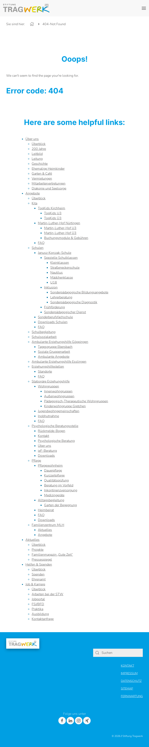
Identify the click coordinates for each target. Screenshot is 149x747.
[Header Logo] (26, 8)
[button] (144, 8)
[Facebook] (62, 720)
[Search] (97, 653)
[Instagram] (78, 720)
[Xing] (87, 720)
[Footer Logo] (22, 643)
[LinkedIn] (70, 720)
